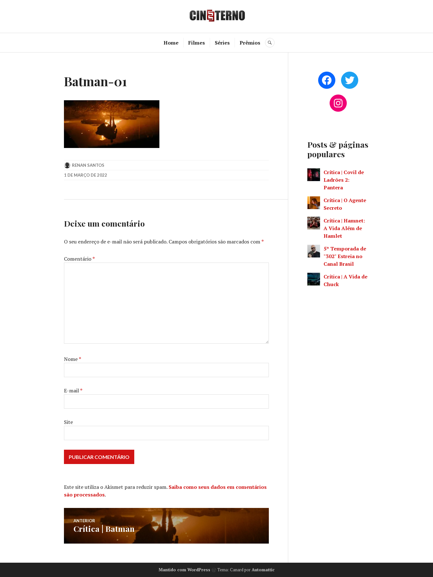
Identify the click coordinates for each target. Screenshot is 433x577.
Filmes (196, 42)
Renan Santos (88, 165)
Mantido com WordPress (184, 570)
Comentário (79, 258)
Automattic (263, 570)
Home (171, 42)
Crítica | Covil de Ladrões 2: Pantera (344, 180)
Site (68, 422)
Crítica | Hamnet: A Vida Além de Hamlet (344, 228)
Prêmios (250, 42)
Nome (72, 358)
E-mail (73, 390)
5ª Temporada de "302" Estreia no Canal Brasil (345, 256)
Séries (222, 42)
